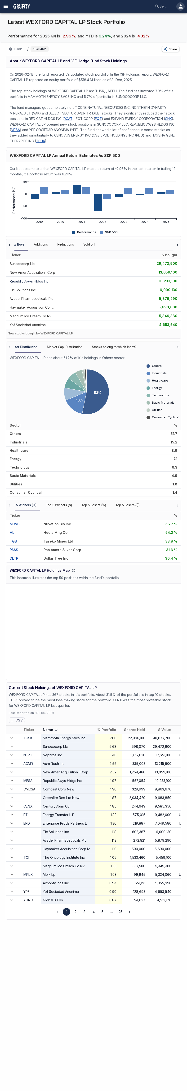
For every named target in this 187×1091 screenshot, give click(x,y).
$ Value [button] (167, 730)
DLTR (14, 558)
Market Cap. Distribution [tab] (65, 347)
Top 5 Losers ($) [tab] (128, 505)
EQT (98, 119)
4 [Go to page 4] (94, 912)
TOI (26, 857)
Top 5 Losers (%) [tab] (93, 505)
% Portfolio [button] (109, 730)
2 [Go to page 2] (75, 912)
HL (12, 532)
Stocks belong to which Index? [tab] (114, 347)
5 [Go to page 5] (102, 912)
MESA (15, 130)
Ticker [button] (31, 730)
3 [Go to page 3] (84, 912)
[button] (170, 49)
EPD (26, 823)
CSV (16, 720)
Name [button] (51, 730)
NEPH (27, 755)
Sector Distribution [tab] (23, 347)
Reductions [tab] (65, 244)
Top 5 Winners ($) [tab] (59, 505)
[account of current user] (5, 6)
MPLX (28, 874)
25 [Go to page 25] (120, 912)
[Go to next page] (129, 912)
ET (25, 815)
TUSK (27, 738)
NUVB (14, 524)
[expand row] (12, 738)
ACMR (28, 764)
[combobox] (163, 6)
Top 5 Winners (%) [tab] (23, 505)
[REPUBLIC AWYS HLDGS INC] (29, 281)
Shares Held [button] (137, 730)
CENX (27, 806)
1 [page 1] (66, 912)
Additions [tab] (41, 244)
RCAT (68, 119)
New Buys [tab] (17, 244)
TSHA (40, 141)
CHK (168, 119)
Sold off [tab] (89, 244)
